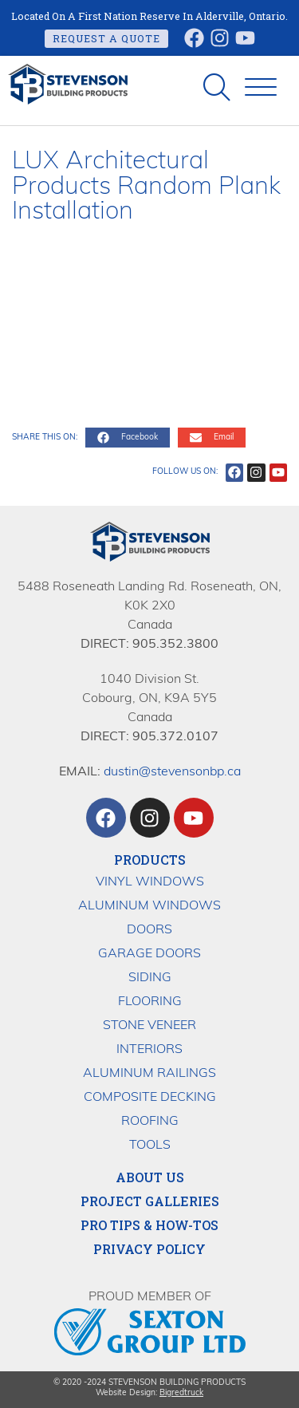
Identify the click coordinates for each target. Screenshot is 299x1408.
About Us (150, 1177)
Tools (150, 1145)
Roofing (150, 1121)
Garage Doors (149, 954)
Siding (149, 978)
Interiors (149, 1049)
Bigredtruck (181, 1393)
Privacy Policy (149, 1249)
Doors (149, 930)
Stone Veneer (149, 1026)
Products (150, 859)
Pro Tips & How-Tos (149, 1225)
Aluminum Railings (149, 1073)
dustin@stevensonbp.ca (172, 772)
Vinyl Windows (150, 882)
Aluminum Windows (149, 906)
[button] (260, 88)
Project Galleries (150, 1201)
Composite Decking (150, 1097)
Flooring (150, 1002)
